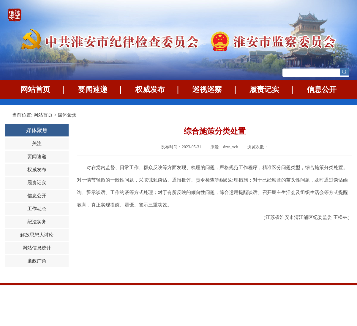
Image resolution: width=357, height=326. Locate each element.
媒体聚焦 (67, 114)
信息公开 (322, 89)
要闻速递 (93, 89)
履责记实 (264, 89)
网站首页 (35, 89)
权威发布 (150, 89)
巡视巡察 (207, 89)
